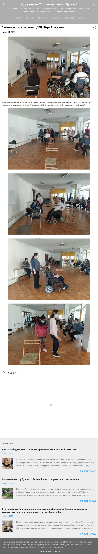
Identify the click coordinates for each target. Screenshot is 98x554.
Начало (17, 18)
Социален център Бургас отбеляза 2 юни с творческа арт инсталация (40, 479)
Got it (57, 551)
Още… (82, 18)
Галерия (56, 18)
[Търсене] (94, 5)
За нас (29, 18)
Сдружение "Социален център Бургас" (49, 4)
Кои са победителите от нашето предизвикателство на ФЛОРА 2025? (40, 449)
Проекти (70, 18)
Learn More (45, 551)
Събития (42, 18)
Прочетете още (87, 471)
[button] (94, 28)
